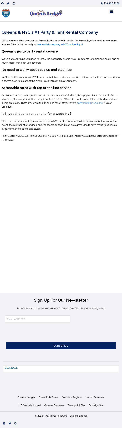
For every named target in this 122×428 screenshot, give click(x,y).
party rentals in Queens (90, 102)
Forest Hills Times (48, 397)
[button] (111, 11)
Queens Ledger (26, 397)
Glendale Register (72, 397)
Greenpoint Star (76, 405)
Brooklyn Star (96, 405)
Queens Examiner (54, 405)
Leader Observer (94, 397)
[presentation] (29, 334)
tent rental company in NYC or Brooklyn (59, 44)
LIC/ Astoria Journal (30, 405)
